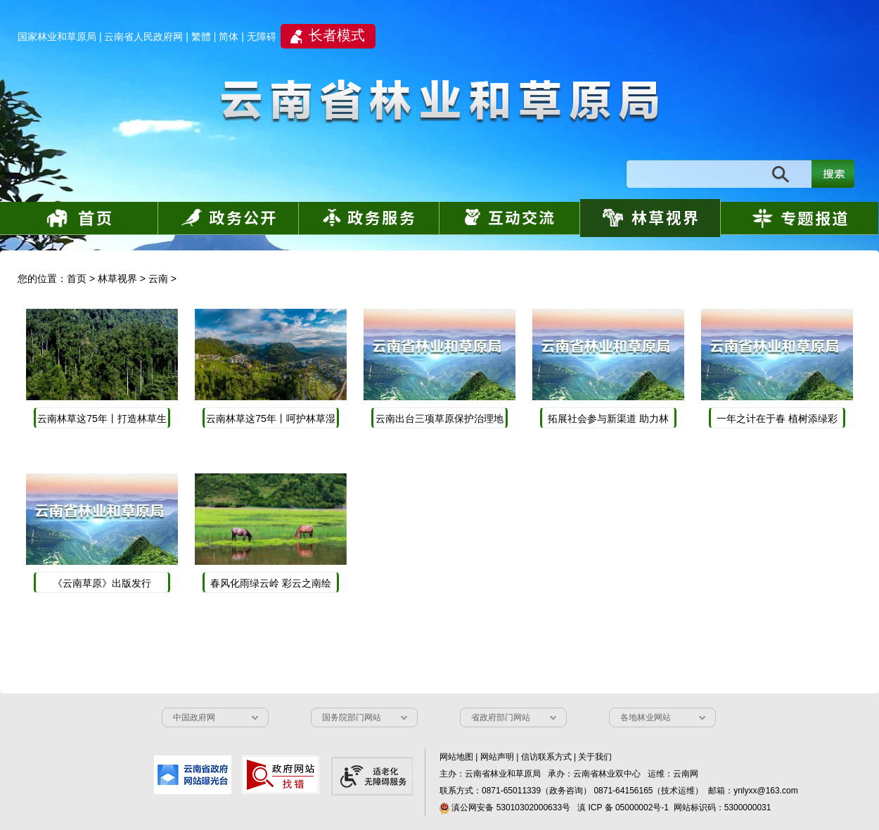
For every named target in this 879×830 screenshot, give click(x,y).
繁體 (201, 36)
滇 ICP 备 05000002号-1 (623, 807)
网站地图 (456, 757)
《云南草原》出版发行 (102, 583)
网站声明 (497, 757)
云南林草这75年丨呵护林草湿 (270, 418)
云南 (158, 278)
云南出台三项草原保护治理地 (439, 418)
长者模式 (337, 35)
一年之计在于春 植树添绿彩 (777, 418)
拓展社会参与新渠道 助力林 (608, 418)
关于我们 (595, 757)
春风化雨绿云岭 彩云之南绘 (270, 583)
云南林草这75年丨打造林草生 (102, 418)
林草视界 (117, 278)
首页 (76, 278)
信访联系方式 (546, 757)
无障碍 (261, 36)
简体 (228, 36)
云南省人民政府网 (143, 36)
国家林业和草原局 (57, 36)
